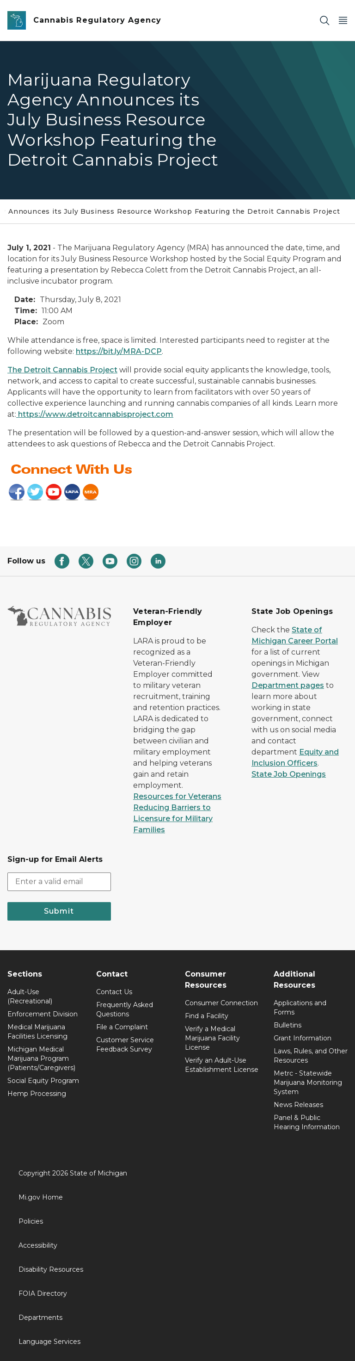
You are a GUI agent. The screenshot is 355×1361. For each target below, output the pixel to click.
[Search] (324, 20)
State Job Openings (288, 774)
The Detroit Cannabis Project (62, 369)
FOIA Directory (42, 1293)
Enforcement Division (42, 1014)
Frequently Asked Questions (124, 1009)
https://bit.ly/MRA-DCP (119, 351)
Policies (30, 1221)
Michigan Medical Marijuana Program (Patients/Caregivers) (41, 1058)
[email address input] (59, 881)
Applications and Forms (300, 1007)
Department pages (287, 685)
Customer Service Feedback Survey (125, 1044)
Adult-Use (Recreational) (29, 996)
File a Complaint (122, 1027)
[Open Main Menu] (343, 20)
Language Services (49, 1341)
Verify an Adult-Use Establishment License (221, 1065)
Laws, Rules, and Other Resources (311, 1055)
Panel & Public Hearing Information (307, 1122)
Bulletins (287, 1025)
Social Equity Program (43, 1080)
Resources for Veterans (177, 796)
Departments (40, 1317)
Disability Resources (50, 1269)
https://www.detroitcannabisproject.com (94, 414)
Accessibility (37, 1245)
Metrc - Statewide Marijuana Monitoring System (308, 1082)
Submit (59, 911)
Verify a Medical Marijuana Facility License (212, 1038)
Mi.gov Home (40, 1197)
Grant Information (302, 1038)
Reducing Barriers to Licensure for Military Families (173, 818)
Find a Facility (206, 1016)
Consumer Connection (221, 1003)
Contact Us (114, 992)
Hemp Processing (36, 1093)
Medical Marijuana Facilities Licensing (37, 1031)
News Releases (298, 1105)
